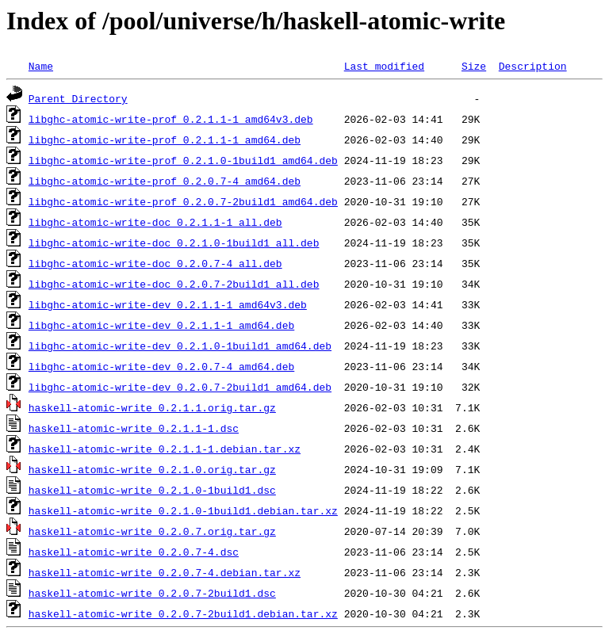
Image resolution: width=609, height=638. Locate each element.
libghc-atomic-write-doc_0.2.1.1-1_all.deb (155, 222)
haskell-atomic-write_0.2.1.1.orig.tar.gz (152, 407)
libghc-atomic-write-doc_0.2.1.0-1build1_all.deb (174, 242)
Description (533, 66)
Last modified (384, 66)
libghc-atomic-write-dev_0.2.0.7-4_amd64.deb (161, 366)
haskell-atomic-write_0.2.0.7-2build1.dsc (152, 593)
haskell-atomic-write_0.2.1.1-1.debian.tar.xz (165, 448)
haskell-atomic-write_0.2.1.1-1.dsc (134, 428)
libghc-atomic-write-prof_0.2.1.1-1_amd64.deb (165, 139)
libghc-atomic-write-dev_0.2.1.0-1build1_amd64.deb (180, 345)
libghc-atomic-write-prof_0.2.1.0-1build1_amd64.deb (183, 160)
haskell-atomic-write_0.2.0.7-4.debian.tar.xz (165, 572)
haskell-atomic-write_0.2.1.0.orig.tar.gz (152, 469)
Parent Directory (78, 98)
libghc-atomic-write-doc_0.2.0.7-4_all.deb (155, 263)
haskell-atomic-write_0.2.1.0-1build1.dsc (152, 490)
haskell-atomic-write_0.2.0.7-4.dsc (134, 551)
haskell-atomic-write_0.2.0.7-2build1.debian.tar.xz (183, 613)
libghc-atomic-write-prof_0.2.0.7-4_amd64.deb (165, 181)
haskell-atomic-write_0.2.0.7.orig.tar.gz (152, 531)
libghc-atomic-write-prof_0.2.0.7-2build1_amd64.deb (183, 201)
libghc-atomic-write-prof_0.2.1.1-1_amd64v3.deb (171, 119)
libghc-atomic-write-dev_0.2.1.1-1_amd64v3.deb (168, 304)
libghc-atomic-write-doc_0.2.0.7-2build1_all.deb (174, 284)
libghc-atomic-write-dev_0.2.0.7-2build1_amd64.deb (180, 387)
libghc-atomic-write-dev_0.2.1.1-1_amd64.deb (161, 325)
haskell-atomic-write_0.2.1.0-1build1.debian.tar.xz (183, 510)
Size (474, 66)
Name (41, 66)
